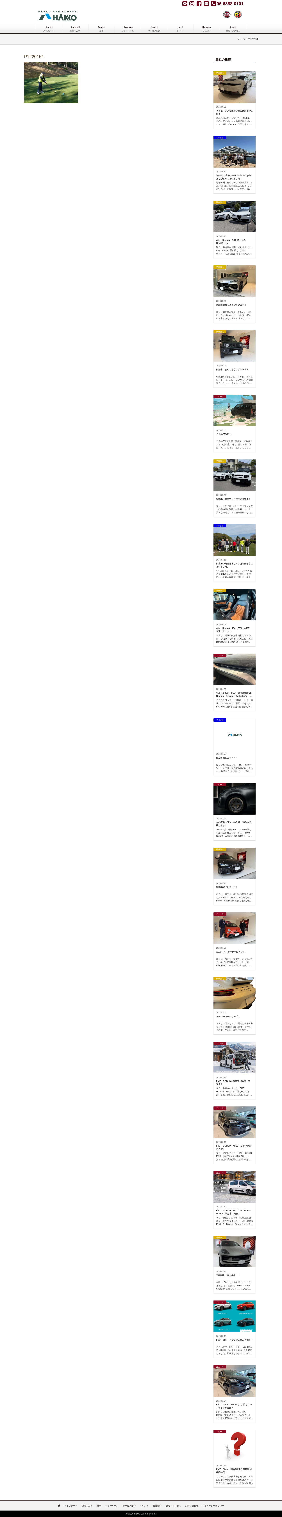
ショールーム (111, 1505)
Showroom (128, 28)
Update (49, 28)
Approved (75, 28)
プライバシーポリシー (213, 1505)
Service (154, 28)
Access (233, 28)
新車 (99, 1505)
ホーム (241, 39)
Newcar (101, 28)
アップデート (70, 1505)
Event (180, 28)
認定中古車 (87, 1505)
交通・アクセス (173, 1505)
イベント (144, 1505)
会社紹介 (157, 1505)
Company (206, 28)
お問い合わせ (191, 1505)
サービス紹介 (129, 1505)
